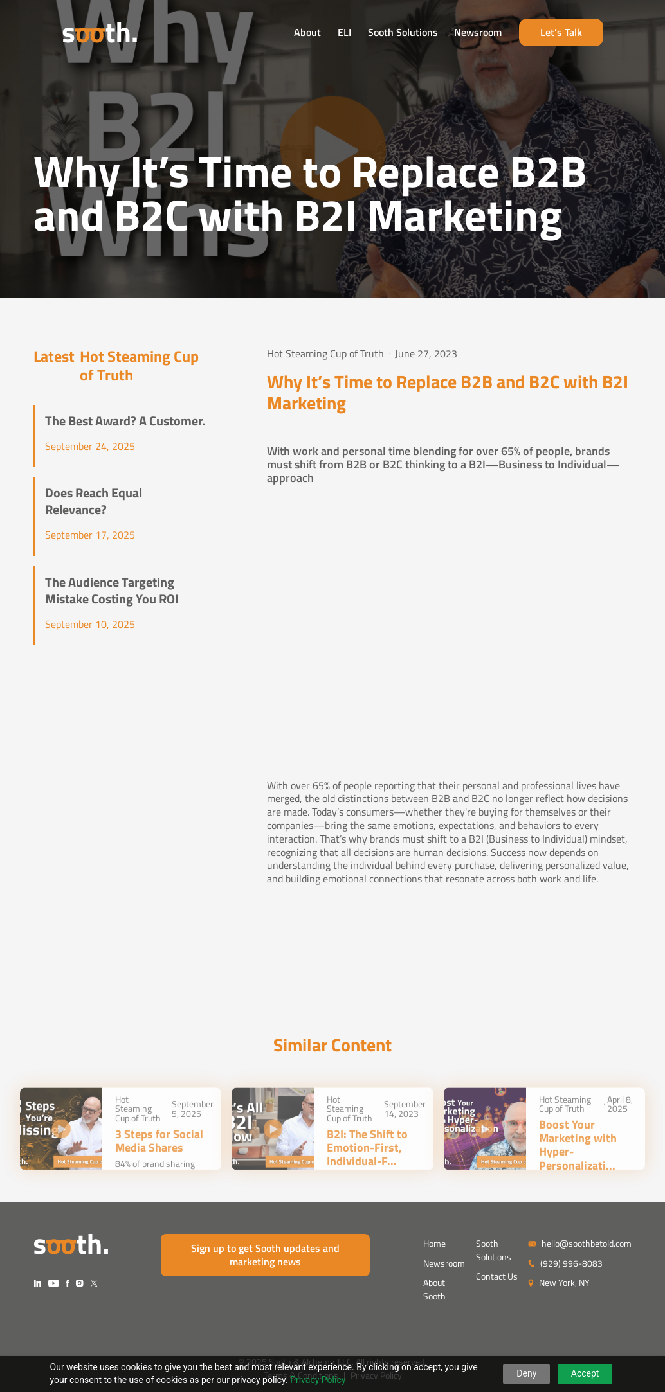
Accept (585, 1373)
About (336, 34)
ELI (373, 34)
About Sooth (434, 1289)
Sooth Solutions (431, 34)
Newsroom (507, 34)
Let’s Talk (589, 34)
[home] (70, 34)
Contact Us (497, 1276)
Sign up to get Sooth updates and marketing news (265, 1254)
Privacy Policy (317, 1380)
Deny (526, 1373)
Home (434, 1243)
